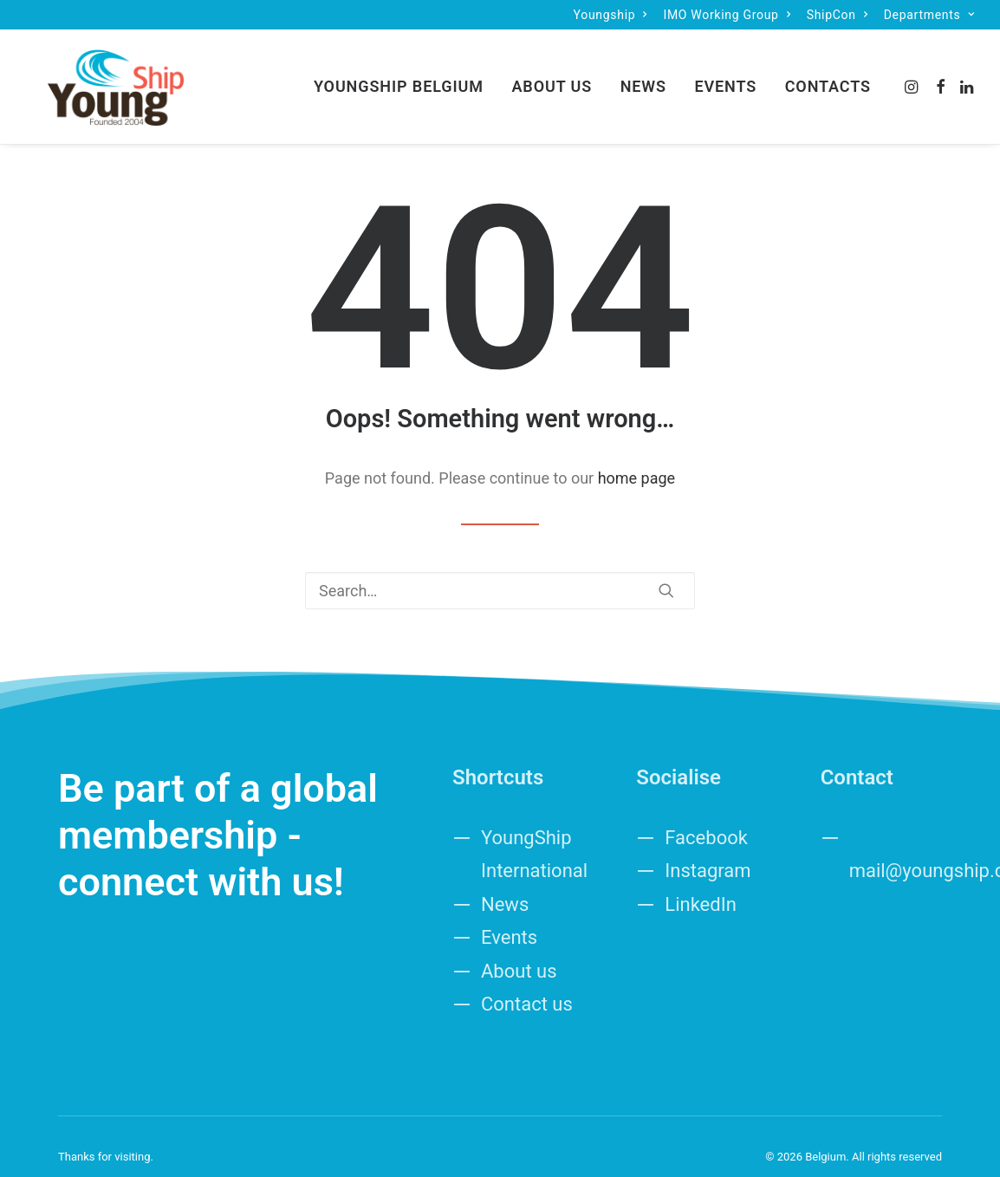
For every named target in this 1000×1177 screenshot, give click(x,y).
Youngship (610, 15)
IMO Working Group (726, 15)
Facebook (706, 817)
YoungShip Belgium (399, 76)
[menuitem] (610, 14)
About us (519, 950)
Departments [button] (929, 15)
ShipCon (837, 15)
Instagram (707, 850)
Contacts (828, 76)
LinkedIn (701, 883)
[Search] (500, 569)
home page (637, 457)
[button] (913, 76)
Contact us (527, 983)
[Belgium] (95, 76)
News (643, 76)
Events (725, 76)
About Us (551, 76)
